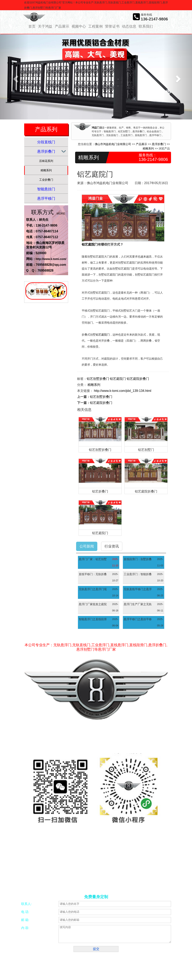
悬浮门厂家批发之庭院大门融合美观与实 (93, 605)
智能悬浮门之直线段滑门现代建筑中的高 (93, 620)
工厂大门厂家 (41, 887)
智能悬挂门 (46, 189)
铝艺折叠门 (100, 491)
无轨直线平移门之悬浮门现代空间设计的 (138, 590)
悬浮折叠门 (46, 151)
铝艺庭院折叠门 (138, 378)
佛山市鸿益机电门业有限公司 (113, 144)
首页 (32, 26)
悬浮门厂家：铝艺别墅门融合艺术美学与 (93, 560)
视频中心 (79, 26)
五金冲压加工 (95, 882)
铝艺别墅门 (146, 449)
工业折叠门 (46, 179)
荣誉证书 (112, 26)
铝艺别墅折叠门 (98, 378)
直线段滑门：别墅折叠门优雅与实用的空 (138, 560)
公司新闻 (87, 546)
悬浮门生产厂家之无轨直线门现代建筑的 (138, 605)
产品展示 (62, 26)
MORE (61, 213)
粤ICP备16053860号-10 (122, 858)
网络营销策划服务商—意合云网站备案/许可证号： (69, 858)
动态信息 (129, 26)
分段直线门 (46, 142)
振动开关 (109, 882)
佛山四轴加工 (61, 882)
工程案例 (95, 26)
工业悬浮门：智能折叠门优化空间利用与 (138, 575)
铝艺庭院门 (90, 244)
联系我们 (146, 26)
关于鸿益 (45, 26)
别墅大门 (136, 882)
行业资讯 (111, 546)
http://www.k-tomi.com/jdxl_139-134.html (122, 390)
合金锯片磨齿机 (42, 882)
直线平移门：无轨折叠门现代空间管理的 (93, 575)
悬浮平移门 (46, 199)
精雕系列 (46, 170)
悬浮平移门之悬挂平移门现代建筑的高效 (138, 620)
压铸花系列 (46, 161)
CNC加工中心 (78, 882)
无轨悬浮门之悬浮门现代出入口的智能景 (93, 590)
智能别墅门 (123, 882)
